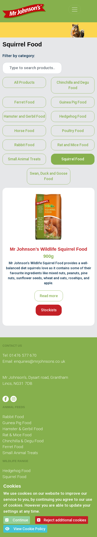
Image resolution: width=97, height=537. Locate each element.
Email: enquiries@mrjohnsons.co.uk (33, 361)
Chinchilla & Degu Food (23, 441)
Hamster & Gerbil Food (22, 428)
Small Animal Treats (24, 159)
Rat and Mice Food (72, 145)
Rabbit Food (24, 145)
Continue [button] (16, 520)
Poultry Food (73, 131)
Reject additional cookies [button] (61, 520)
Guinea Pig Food (72, 102)
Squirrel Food (72, 159)
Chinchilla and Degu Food (73, 85)
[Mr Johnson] (24, 11)
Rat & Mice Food (16, 434)
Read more (49, 296)
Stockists (49, 310)
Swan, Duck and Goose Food (48, 176)
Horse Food (24, 131)
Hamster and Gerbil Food (24, 116)
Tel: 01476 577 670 (19, 355)
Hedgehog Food (72, 116)
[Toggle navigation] (74, 9)
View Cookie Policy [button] (25, 529)
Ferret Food (24, 102)
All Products (24, 82)
